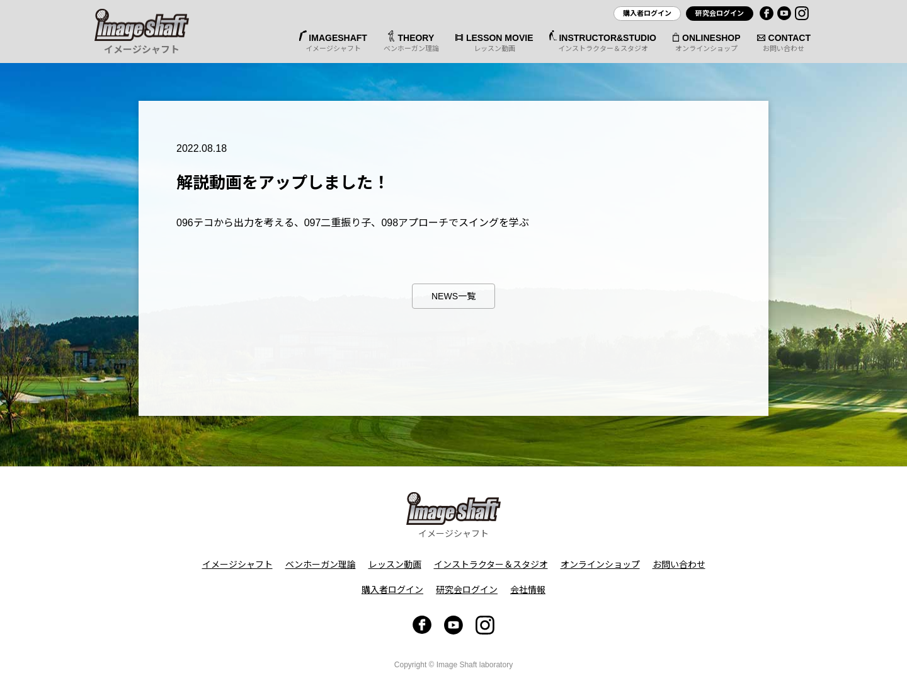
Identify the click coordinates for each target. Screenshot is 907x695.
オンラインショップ (600, 565)
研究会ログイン (719, 13)
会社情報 (527, 590)
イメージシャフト (237, 565)
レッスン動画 (394, 565)
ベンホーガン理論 (320, 565)
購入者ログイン (647, 13)
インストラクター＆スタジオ (491, 565)
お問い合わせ (679, 565)
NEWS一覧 (453, 296)
